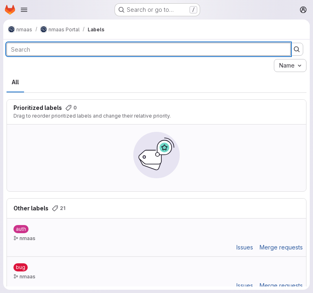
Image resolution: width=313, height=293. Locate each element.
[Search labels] (149, 49)
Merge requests (281, 247)
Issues (244, 247)
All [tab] (15, 82)
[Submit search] (296, 49)
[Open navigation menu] (24, 9)
